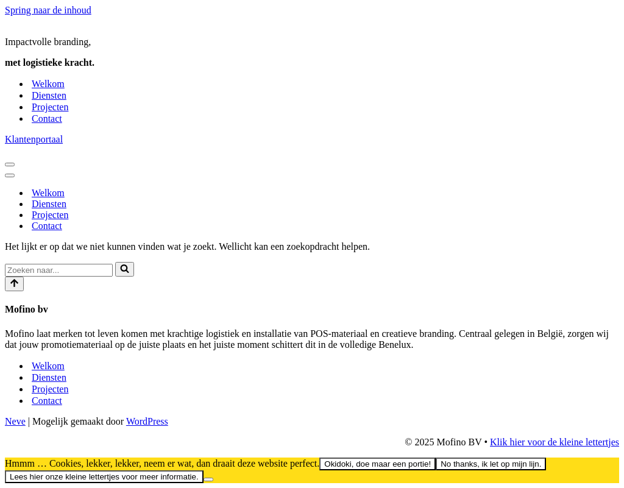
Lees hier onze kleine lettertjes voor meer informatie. (104, 476)
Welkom (48, 84)
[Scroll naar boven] (14, 284)
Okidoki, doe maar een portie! (377, 464)
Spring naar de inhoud (48, 10)
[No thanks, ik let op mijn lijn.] (208, 479)
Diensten (49, 95)
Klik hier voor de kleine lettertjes (554, 442)
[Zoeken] (59, 270)
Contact (47, 118)
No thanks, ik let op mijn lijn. (491, 464)
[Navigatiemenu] (10, 164)
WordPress (147, 421)
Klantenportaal (34, 139)
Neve (15, 421)
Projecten (50, 107)
